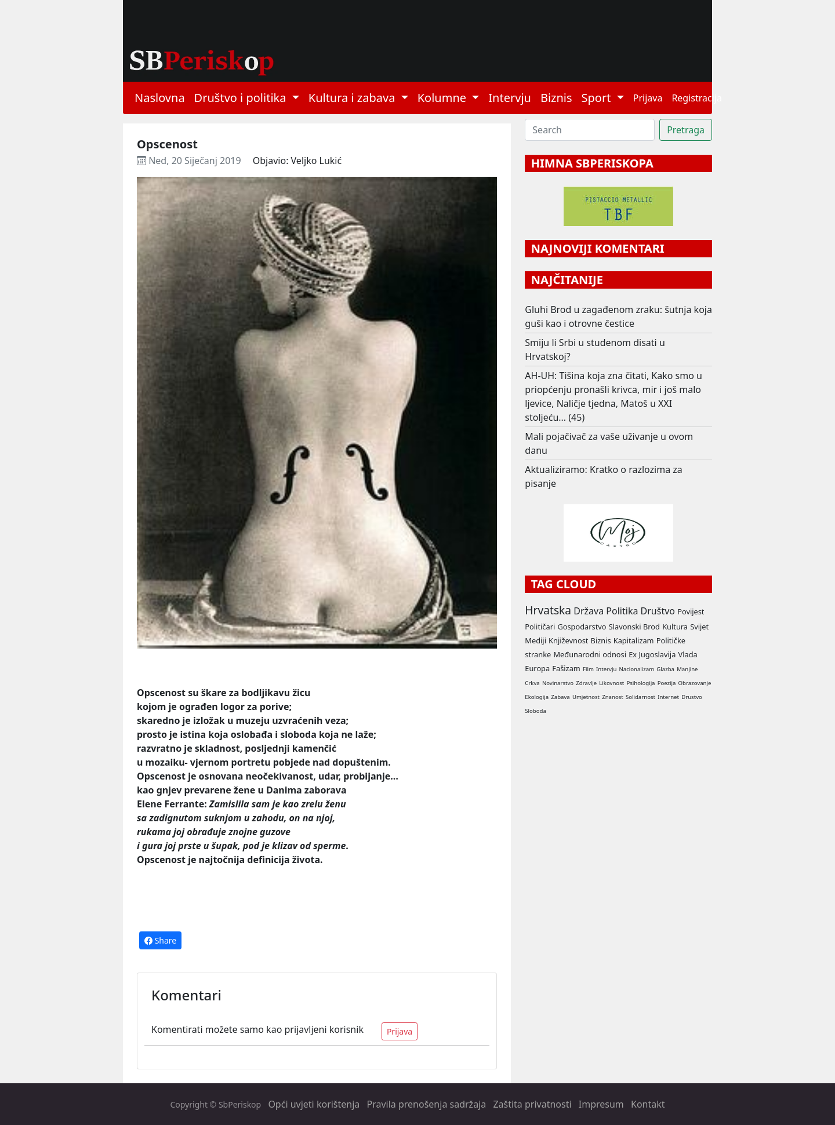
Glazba (665, 669)
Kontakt (648, 1104)
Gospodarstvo (581, 626)
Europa (537, 668)
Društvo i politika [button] (241, 97)
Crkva (532, 683)
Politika (622, 611)
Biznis (556, 97)
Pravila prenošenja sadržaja (427, 1104)
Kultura (675, 626)
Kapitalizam (633, 640)
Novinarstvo (557, 683)
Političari (540, 626)
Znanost (612, 697)
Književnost (568, 640)
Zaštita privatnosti (532, 1104)
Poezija (667, 683)
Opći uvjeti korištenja (314, 1104)
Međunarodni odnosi (589, 654)
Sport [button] (598, 97)
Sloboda (535, 711)
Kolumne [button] (444, 97)
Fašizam (566, 668)
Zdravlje (586, 683)
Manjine (687, 669)
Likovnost (611, 683)
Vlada (687, 654)
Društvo (658, 611)
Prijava (648, 98)
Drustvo (691, 697)
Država (588, 611)
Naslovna (160, 97)
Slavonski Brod (634, 626)
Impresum (601, 1104)
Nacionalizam (637, 669)
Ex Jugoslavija (652, 654)
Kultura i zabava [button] (353, 97)
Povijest (690, 611)
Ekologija (537, 697)
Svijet (699, 626)
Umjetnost (586, 697)
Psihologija (640, 683)
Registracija (696, 98)
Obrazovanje (694, 683)
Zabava (560, 697)
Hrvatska (548, 610)
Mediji (535, 640)
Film (588, 669)
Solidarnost (640, 697)
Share (160, 940)
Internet (668, 697)
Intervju (509, 97)
